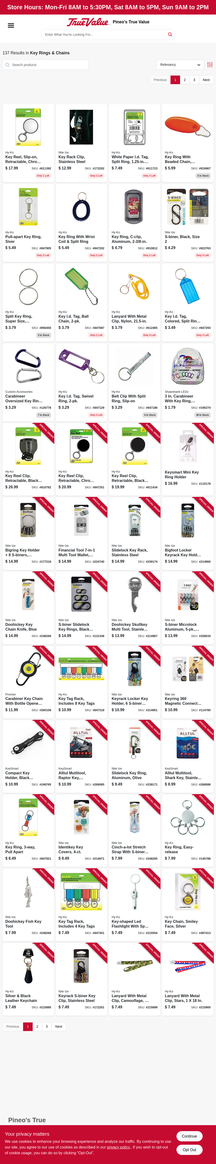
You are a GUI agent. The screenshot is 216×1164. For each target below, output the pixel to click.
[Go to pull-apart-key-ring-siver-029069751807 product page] (28, 223)
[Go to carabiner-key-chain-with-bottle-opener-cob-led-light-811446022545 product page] (28, 682)
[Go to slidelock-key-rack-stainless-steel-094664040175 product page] (134, 533)
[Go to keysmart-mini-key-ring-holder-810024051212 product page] (187, 459)
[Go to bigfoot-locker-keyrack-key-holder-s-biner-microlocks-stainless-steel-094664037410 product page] (187, 533)
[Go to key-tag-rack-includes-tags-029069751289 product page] (81, 682)
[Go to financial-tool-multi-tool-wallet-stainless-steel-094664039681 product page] (81, 533)
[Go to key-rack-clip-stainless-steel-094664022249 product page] (81, 143)
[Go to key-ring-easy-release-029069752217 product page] (187, 831)
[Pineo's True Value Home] (88, 22)
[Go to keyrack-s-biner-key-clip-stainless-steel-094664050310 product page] (81, 979)
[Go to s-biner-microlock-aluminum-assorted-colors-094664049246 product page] (187, 608)
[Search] (170, 34)
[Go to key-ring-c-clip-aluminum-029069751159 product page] (134, 223)
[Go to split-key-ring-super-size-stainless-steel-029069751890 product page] (28, 303)
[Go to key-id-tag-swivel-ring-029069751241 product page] (81, 382)
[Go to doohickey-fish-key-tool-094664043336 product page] (28, 905)
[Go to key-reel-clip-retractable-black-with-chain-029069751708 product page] (134, 459)
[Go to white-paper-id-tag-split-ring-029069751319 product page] (134, 143)
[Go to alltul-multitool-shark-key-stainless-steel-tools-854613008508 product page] (187, 756)
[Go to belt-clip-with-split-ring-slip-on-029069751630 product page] (134, 382)
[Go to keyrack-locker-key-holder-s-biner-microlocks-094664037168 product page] (134, 682)
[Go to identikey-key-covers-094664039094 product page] (81, 831)
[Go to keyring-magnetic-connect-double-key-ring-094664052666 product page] (187, 682)
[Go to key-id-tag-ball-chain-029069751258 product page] (81, 303)
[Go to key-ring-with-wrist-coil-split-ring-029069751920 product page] (81, 223)
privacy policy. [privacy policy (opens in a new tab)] (119, 1147)
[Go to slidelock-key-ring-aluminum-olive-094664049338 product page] (134, 756)
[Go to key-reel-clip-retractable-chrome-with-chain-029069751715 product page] (81, 459)
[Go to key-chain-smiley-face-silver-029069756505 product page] (187, 905)
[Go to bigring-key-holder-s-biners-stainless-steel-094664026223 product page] (28, 533)
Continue (189, 1136)
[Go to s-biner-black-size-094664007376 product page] (187, 223)
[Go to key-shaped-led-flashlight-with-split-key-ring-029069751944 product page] (134, 905)
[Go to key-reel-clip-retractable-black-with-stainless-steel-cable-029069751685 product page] (28, 459)
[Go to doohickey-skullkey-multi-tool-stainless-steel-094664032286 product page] (134, 608)
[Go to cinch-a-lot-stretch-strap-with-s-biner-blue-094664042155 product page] (134, 831)
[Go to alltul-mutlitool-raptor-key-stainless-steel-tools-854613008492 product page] (81, 756)
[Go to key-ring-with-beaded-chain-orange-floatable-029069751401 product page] (187, 143)
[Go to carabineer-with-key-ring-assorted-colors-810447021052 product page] (187, 382)
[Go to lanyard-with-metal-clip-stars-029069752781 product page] (187, 979)
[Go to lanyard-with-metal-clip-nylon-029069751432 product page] (134, 303)
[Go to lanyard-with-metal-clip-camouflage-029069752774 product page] (134, 979)
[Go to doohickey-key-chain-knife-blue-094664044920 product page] (28, 608)
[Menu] (11, 25)
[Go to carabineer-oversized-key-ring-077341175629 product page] (28, 382)
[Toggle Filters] (210, 64)
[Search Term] (108, 34)
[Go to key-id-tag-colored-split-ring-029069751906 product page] (187, 303)
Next (206, 80)
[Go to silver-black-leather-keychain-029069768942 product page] (28, 979)
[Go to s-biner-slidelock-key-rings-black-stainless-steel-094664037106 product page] (81, 608)
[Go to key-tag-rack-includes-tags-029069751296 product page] (81, 905)
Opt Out (189, 1150)
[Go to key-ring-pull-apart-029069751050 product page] (28, 831)
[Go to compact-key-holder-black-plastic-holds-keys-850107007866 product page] (28, 756)
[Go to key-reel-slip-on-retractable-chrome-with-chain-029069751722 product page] (28, 143)
